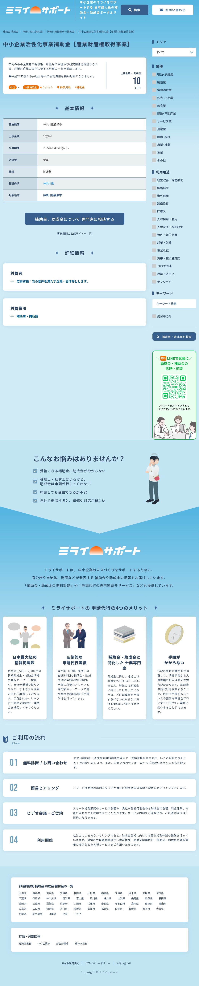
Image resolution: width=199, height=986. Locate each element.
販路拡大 (163, 188)
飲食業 (161, 106)
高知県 (91, 908)
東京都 (36, 898)
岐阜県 (148, 898)
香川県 (64, 908)
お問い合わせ (123, 963)
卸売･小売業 (165, 98)
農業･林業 (163, 145)
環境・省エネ (165, 274)
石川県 (93, 898)
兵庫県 (91, 903)
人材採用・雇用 (167, 219)
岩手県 (50, 893)
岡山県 (162, 903)
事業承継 (163, 250)
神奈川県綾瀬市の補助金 (60, 31)
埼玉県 (160, 893)
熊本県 (146, 908)
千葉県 (22, 898)
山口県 (36, 908)
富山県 (80, 898)
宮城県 (64, 893)
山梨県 (121, 898)
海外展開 (163, 196)
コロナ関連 (164, 266)
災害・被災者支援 (168, 258)
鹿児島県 (38, 914)
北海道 (22, 893)
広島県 (22, 908)
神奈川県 (48, 183)
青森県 (36, 893)
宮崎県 (22, 914)
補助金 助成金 (10, 31)
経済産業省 (25, 943)
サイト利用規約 (70, 963)
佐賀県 (118, 908)
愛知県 (22, 903)
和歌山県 (120, 903)
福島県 (105, 893)
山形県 (91, 893)
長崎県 (132, 908)
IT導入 (161, 211)
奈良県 (105, 903)
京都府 (64, 903)
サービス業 (164, 121)
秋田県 (77, 893)
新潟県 (66, 898)
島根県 (148, 903)
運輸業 (161, 129)
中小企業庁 (44, 943)
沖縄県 (52, 914)
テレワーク (164, 282)
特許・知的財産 (167, 235)
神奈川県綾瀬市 (52, 195)
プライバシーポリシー (97, 963)
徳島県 (50, 908)
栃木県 (132, 893)
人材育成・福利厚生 (170, 227)
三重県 (36, 903)
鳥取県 (135, 903)
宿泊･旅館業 (165, 74)
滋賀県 (50, 903)
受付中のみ (164, 316)
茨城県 (118, 893)
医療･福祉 (163, 137)
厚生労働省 (62, 943)
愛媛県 (77, 908)
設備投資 (163, 203)
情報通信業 (164, 90)
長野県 (135, 898)
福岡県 (105, 908)
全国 (65, 914)
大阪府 (77, 903)
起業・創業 (164, 243)
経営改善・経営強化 (170, 180)
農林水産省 (81, 943)
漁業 (160, 152)
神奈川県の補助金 (33, 31)
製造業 (161, 82)
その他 (161, 160)
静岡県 (162, 898)
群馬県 (146, 893)
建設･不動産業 (166, 113)
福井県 (107, 898)
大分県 (160, 908)
